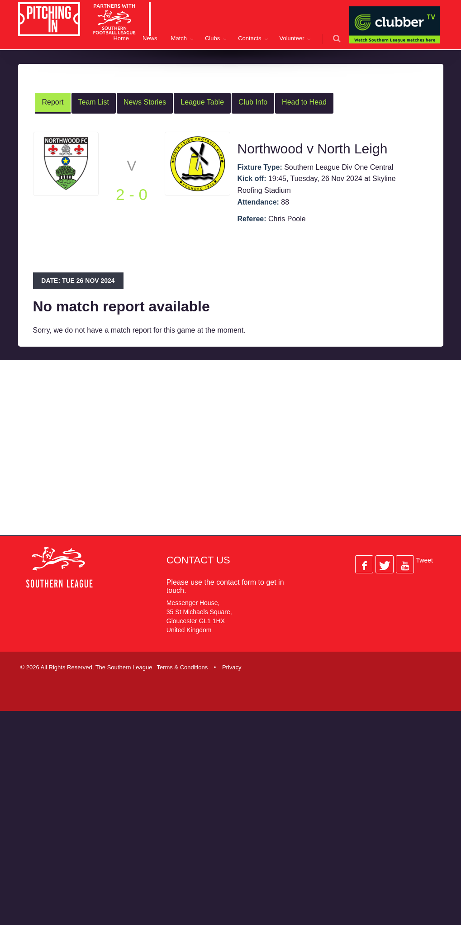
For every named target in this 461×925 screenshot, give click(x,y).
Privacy (232, 667)
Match (179, 38)
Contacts (249, 38)
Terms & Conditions (182, 667)
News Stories (145, 102)
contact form (236, 582)
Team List (93, 102)
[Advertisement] (191, 455)
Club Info (252, 102)
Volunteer (292, 38)
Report (53, 102)
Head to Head (304, 102)
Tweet (424, 560)
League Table (202, 102)
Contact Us (198, 560)
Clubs (212, 38)
